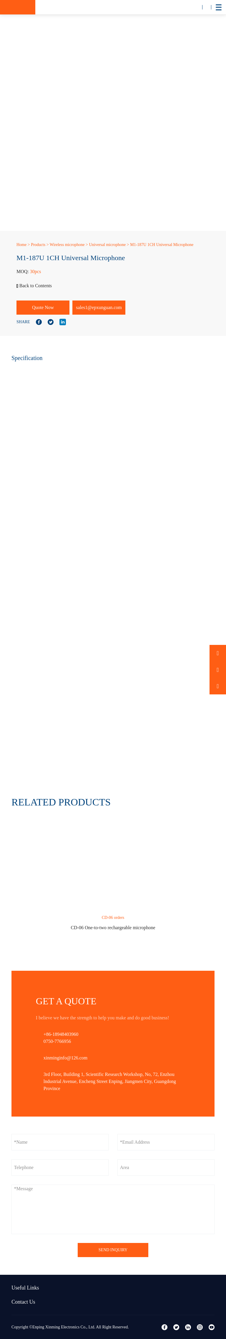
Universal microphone (107, 244)
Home (21, 244)
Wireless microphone (67, 244)
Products (38, 244)
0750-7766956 (57, 1041)
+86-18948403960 (61, 1034)
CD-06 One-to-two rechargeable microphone (113, 927)
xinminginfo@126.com (65, 1057)
